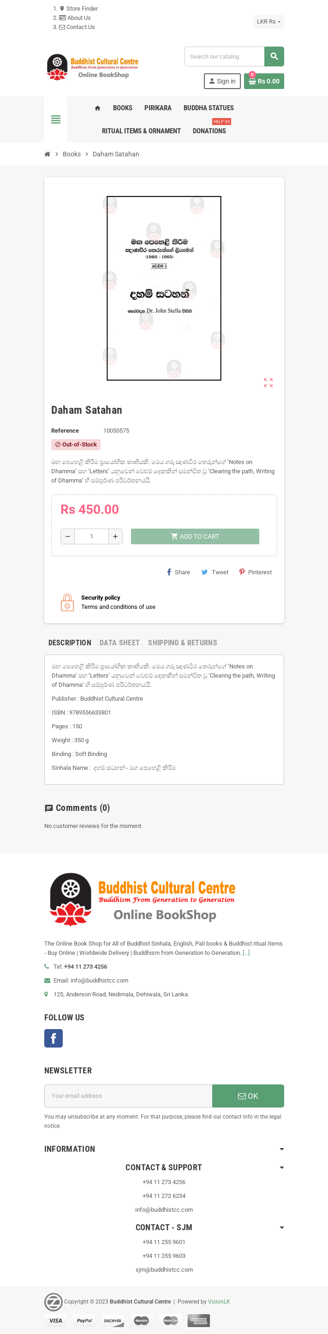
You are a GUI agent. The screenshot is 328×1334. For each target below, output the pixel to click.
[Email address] (128, 1096)
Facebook (53, 1038)
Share (178, 572)
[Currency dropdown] (268, 22)
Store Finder (78, 8)
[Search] (234, 56)
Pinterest (255, 572)
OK (248, 1096)
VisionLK (219, 1301)
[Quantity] (91, 536)
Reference (65, 430)
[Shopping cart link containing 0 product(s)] (264, 81)
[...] (246, 952)
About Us (75, 17)
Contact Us (77, 27)
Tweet (214, 572)
